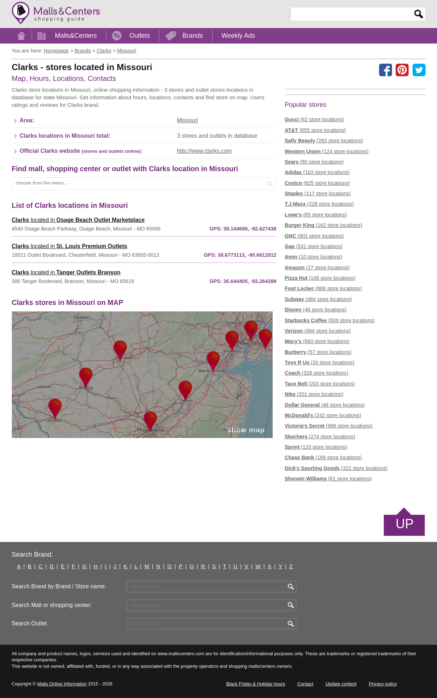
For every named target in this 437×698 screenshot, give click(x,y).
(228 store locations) (319, 204)
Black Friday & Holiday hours (255, 683)
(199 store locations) (323, 457)
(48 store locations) (316, 309)
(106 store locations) (320, 278)
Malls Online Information (62, 683)
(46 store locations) (325, 405)
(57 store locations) (318, 352)
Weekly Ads (238, 35)
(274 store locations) (320, 436)
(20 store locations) (320, 362)
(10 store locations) (313, 257)
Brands (192, 35)
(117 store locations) (318, 193)
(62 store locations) (314, 119)
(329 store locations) (317, 373)
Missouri (187, 120)
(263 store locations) (324, 140)
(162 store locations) (323, 225)
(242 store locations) (323, 415)
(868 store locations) (323, 288)
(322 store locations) (336, 468)
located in (78, 220)
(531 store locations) (314, 246)
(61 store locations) (328, 479)
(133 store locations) (316, 447)
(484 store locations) (318, 299)
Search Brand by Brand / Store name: (59, 586)
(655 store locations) (315, 130)
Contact (305, 683)
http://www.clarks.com (204, 151)
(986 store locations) (329, 426)
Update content (341, 683)
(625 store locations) (317, 183)
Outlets (139, 35)
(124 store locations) (327, 151)
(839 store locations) (330, 320)
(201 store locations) (314, 394)
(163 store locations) (317, 172)
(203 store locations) (320, 384)
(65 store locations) (316, 215)
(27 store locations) (317, 267)
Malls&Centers (76, 35)
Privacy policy (383, 683)
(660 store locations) (317, 341)
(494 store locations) (318, 331)
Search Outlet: (30, 623)
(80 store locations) (314, 162)
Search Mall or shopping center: (52, 605)
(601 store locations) (314, 236)
